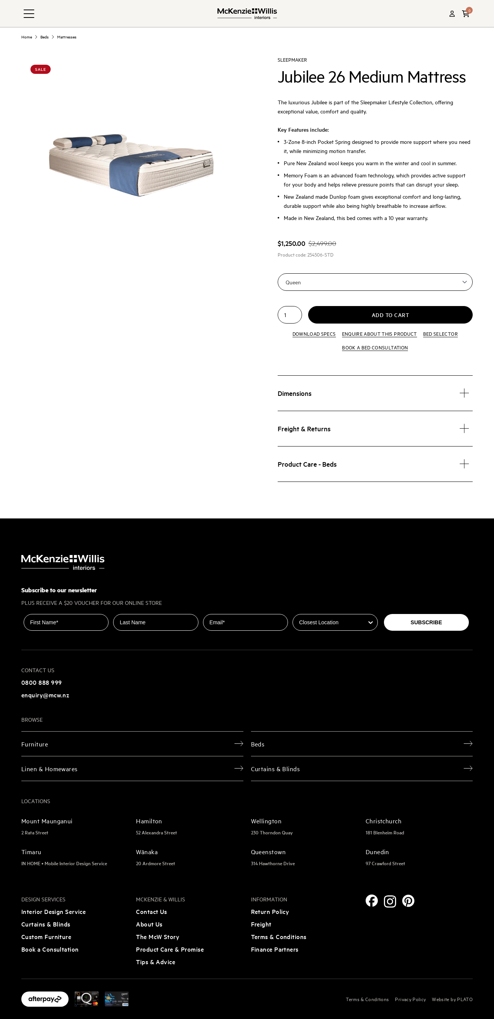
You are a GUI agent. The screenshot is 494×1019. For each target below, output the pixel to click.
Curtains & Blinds (45, 924)
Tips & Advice (155, 961)
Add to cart (390, 315)
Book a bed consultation (375, 347)
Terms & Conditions (279, 936)
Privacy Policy (410, 998)
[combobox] (332, 622)
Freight (261, 924)
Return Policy (270, 911)
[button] (466, 14)
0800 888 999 (41, 682)
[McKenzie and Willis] (247, 13)
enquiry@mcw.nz (45, 694)
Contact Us (151, 911)
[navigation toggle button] (29, 13)
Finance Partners (275, 949)
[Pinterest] (408, 901)
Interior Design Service (53, 911)
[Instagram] (390, 902)
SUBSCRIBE (426, 622)
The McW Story (157, 936)
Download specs (314, 333)
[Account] (452, 14)
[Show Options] (370, 622)
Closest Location (314, 609)
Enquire (379, 333)
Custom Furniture (46, 936)
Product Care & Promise (170, 949)
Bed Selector (440, 333)
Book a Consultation (50, 949)
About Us (149, 924)
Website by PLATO (452, 998)
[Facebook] (372, 901)
